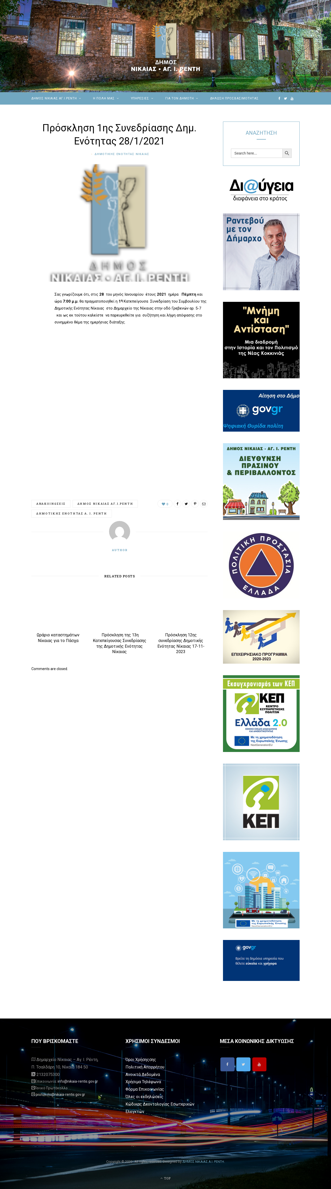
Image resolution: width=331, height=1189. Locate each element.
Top (165, 1178)
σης (152, 1059)
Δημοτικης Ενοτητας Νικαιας (122, 154)
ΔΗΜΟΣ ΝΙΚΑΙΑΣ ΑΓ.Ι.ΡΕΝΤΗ (54, 98)
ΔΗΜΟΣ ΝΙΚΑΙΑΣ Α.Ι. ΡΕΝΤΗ (203, 1162)
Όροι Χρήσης (137, 1059)
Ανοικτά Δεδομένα (143, 1074)
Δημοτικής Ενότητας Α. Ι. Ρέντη (71, 513)
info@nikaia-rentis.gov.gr (78, 1081)
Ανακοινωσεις (51, 504)
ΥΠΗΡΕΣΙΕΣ (140, 98)
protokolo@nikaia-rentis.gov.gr (60, 1094)
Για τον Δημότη (179, 98)
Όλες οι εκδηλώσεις (144, 1096)
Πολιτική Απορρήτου (145, 1067)
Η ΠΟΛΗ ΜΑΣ (104, 98)
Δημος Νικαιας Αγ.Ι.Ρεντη (105, 504)
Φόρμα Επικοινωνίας (145, 1089)
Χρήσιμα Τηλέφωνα (143, 1081)
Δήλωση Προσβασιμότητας (234, 98)
